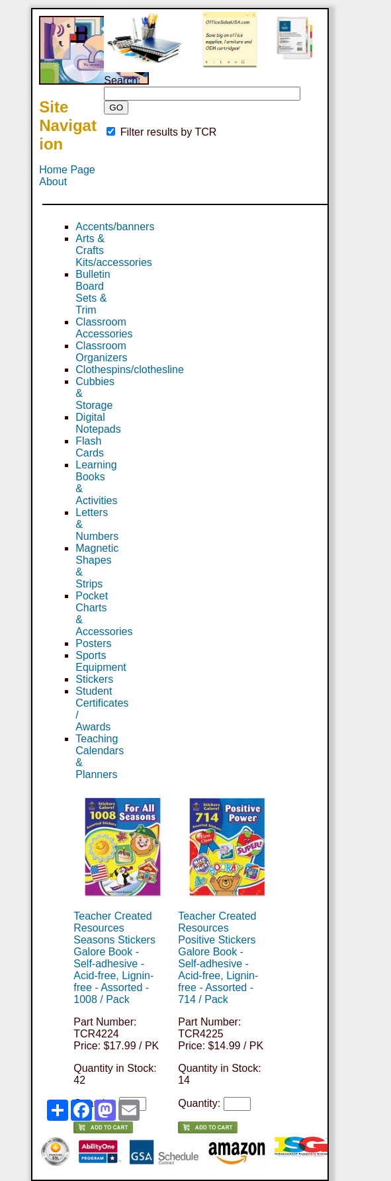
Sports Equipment (100, 661)
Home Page (67, 169)
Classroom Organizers (101, 351)
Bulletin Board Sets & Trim (92, 292)
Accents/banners (114, 226)
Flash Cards (89, 447)
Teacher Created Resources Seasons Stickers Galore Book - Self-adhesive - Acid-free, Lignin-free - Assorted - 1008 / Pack (114, 957)
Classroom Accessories (103, 327)
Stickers (94, 679)
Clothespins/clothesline (129, 369)
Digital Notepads (98, 423)
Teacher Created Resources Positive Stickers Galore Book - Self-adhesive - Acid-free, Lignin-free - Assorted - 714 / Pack (218, 957)
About (53, 181)
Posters (93, 643)
